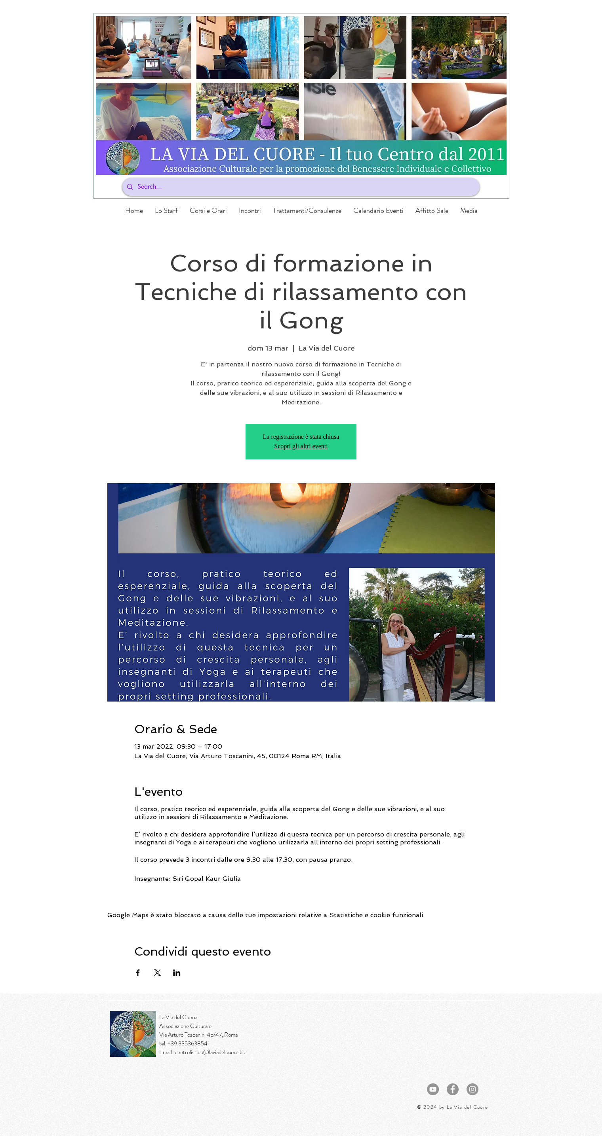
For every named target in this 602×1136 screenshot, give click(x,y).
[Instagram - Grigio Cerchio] (472, 1089)
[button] (208, 210)
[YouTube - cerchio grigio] (433, 1089)
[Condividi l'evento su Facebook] (138, 972)
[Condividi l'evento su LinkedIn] (177, 972)
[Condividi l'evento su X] (157, 972)
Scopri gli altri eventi (301, 446)
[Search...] (300, 187)
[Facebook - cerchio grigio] (453, 1089)
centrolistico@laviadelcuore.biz (210, 1052)
